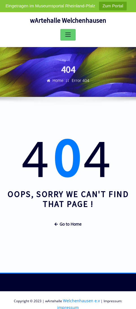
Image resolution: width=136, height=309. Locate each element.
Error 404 (80, 83)
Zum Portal (112, 5)
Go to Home (68, 223)
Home (59, 83)
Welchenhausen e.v (72, 298)
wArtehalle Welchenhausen (68, 20)
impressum (119, 298)
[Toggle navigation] (68, 34)
